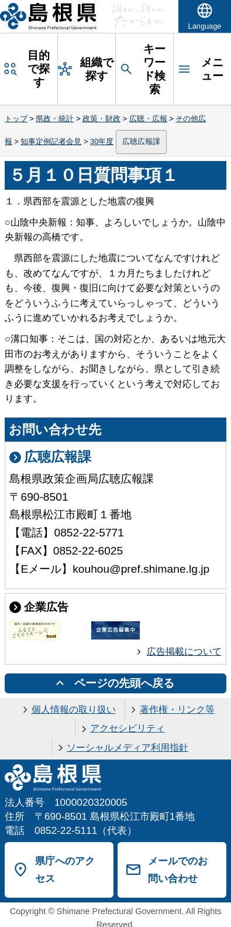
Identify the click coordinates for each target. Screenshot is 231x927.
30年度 (101, 141)
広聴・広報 (148, 118)
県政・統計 (55, 118)
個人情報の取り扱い (74, 709)
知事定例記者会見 (50, 141)
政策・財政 (101, 118)
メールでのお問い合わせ (178, 870)
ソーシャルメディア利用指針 (127, 747)
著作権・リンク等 (177, 709)
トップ (16, 118)
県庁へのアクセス (65, 870)
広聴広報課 (141, 141)
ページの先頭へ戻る (124, 683)
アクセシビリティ (127, 728)
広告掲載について (184, 651)
